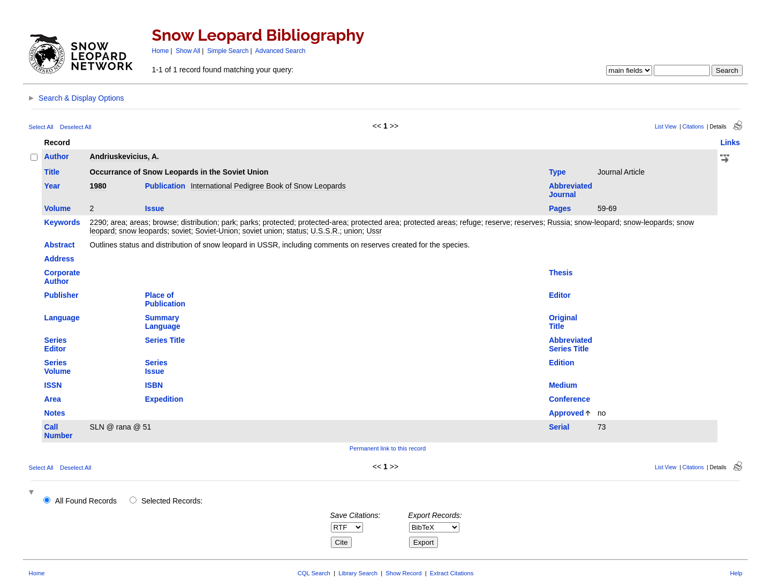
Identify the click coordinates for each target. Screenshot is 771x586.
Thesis (560, 272)
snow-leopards (648, 222)
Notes (54, 413)
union (353, 231)
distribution (199, 222)
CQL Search (314, 573)
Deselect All (75, 127)
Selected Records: (171, 501)
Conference (569, 399)
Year (52, 186)
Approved (566, 413)
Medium (563, 385)
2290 (98, 222)
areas (139, 222)
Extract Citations (451, 573)
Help (736, 573)
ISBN (154, 385)
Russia (558, 222)
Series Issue (156, 366)
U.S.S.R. (325, 231)
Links (730, 142)
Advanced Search (280, 51)
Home (160, 51)
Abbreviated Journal (570, 190)
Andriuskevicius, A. (124, 156)
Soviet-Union (216, 231)
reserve (497, 222)
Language (62, 317)
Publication (165, 186)
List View (666, 127)
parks (249, 222)
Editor (559, 295)
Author (56, 156)
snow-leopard (597, 222)
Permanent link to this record (388, 448)
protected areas (430, 222)
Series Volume (57, 366)
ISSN (53, 385)
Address (59, 258)
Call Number (58, 431)
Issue (154, 208)
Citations (693, 127)
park (229, 222)
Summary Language (162, 321)
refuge (470, 222)
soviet (181, 231)
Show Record (403, 573)
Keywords (62, 222)
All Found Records (86, 501)
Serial (559, 427)
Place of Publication (165, 299)
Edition (561, 362)
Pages (560, 208)
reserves (529, 222)
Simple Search (227, 51)
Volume (57, 208)
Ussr (374, 231)
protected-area (322, 222)
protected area (375, 222)
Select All (41, 127)
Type (557, 172)
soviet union (262, 231)
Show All (188, 51)
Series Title (165, 340)
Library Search (357, 573)
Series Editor (55, 344)
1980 (98, 186)
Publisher (61, 295)
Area (52, 399)
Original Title (563, 321)
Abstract (59, 245)
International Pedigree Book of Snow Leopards (268, 186)
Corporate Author (62, 277)
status (296, 231)
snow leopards (143, 231)
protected (278, 222)
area (118, 222)
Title (52, 172)
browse (165, 222)
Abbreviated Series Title (570, 344)
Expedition (164, 399)
